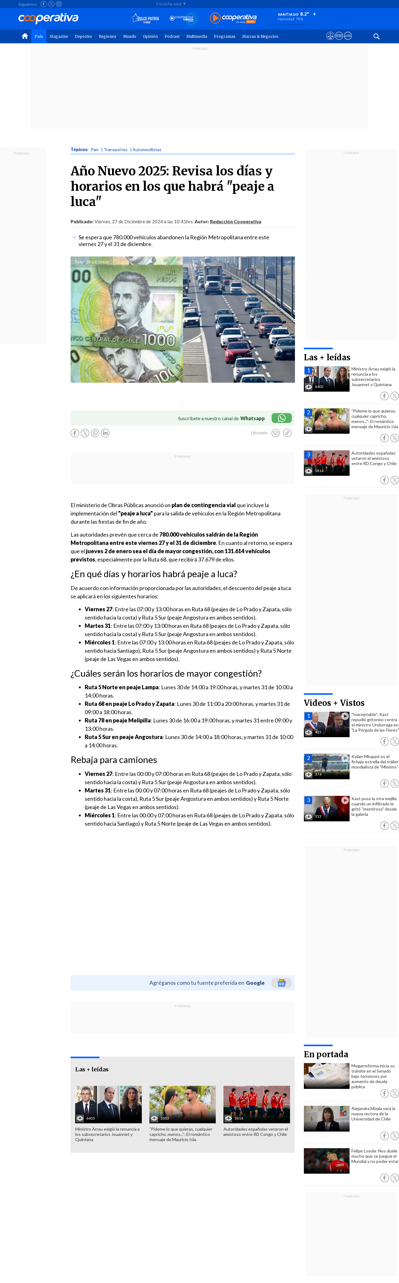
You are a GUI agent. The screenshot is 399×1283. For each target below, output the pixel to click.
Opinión (150, 36)
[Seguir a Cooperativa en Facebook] (44, 4)
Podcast (172, 36)
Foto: (80, 262)
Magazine (59, 36)
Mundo (129, 36)
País (39, 36)
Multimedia (196, 36)
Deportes (83, 36)
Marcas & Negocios (260, 36)
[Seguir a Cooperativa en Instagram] (59, 4)
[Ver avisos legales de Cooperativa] (330, 41)
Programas (224, 36)
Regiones (107, 36)
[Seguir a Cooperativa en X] (51, 4)
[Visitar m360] (339, 41)
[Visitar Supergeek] (348, 41)
